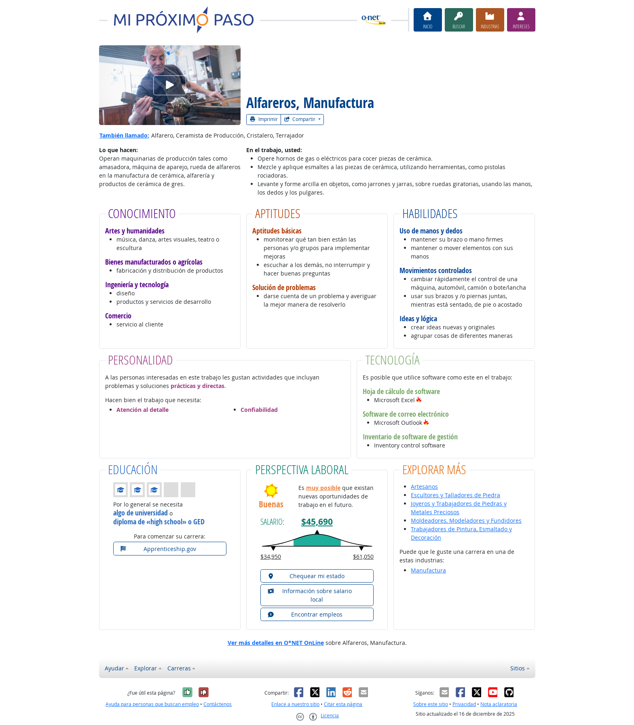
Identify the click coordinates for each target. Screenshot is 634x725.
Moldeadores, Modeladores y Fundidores (466, 520)
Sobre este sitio (430, 704)
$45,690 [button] (317, 522)
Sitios (517, 668)
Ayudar (114, 668)
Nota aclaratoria (498, 704)
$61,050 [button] (363, 556)
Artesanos (424, 486)
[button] (418, 400)
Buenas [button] (271, 504)
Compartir (300, 119)
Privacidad (464, 704)
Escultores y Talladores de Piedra (455, 495)
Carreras (179, 668)
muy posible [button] (323, 488)
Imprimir (263, 119)
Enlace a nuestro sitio (295, 704)
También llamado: (124, 135)
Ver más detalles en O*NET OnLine (276, 643)
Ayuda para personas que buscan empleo (152, 704)
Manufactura (428, 570)
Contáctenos (217, 704)
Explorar (145, 668)
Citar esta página (343, 704)
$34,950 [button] (270, 556)
